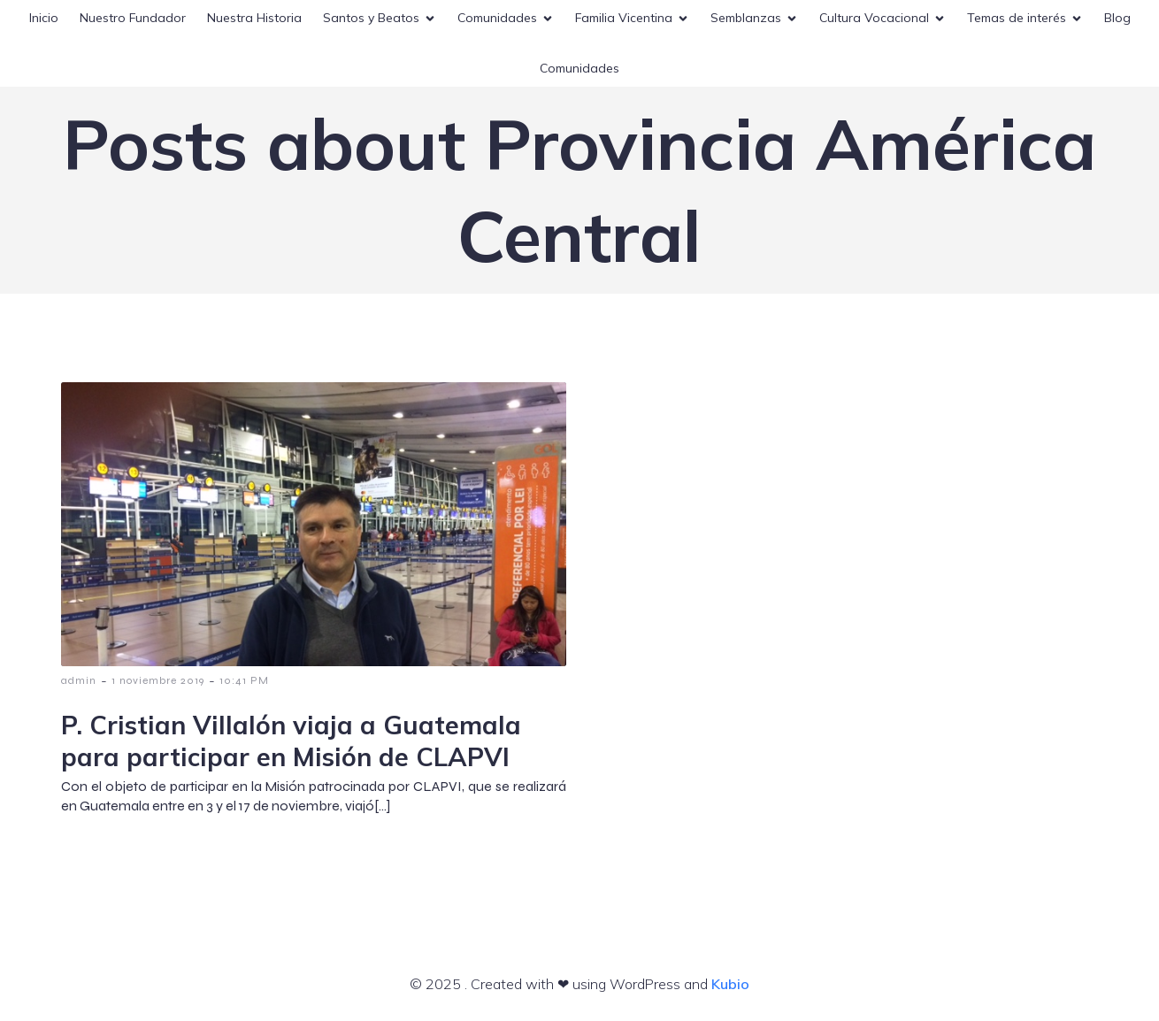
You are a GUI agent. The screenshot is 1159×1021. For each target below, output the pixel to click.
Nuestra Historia (254, 18)
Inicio (43, 18)
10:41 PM (244, 680)
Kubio (730, 984)
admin (78, 680)
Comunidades (579, 68)
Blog (1117, 18)
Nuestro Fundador (133, 18)
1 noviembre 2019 (157, 680)
